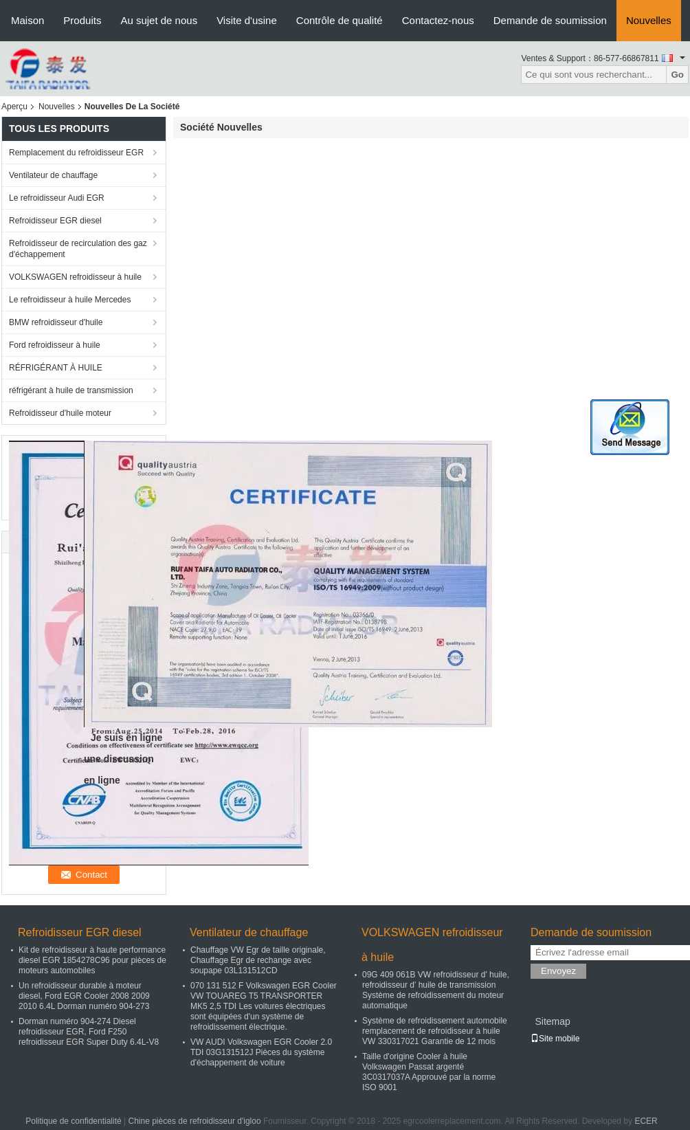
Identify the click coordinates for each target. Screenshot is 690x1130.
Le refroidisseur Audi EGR (56, 198)
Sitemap (552, 1021)
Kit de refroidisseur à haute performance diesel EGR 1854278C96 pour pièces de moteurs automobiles (92, 960)
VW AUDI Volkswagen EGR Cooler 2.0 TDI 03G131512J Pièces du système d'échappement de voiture (261, 1052)
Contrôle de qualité (339, 20)
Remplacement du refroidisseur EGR (76, 152)
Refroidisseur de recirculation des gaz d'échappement (78, 249)
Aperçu (14, 106)
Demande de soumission (550, 20)
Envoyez (558, 971)
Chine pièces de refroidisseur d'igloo (195, 1121)
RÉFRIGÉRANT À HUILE (55, 368)
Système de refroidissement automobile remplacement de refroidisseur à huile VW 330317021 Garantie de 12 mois (434, 1031)
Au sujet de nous (158, 20)
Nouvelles (648, 20)
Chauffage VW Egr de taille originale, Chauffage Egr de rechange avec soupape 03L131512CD (258, 960)
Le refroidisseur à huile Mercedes (70, 299)
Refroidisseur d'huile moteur (60, 413)
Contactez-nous (438, 20)
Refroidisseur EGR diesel (55, 220)
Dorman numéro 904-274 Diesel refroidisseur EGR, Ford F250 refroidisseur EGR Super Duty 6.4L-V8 (89, 1032)
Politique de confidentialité (73, 1121)
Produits (82, 20)
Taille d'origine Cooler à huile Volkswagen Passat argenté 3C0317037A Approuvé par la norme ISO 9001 (429, 1072)
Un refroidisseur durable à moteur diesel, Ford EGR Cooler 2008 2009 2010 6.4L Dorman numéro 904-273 (84, 996)
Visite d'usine (246, 20)
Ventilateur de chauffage (53, 175)
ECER (645, 1121)
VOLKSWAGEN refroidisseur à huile (75, 277)
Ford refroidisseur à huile (54, 345)
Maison (27, 20)
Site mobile (555, 1038)
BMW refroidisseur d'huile (55, 322)
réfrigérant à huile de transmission (71, 390)
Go (677, 74)
